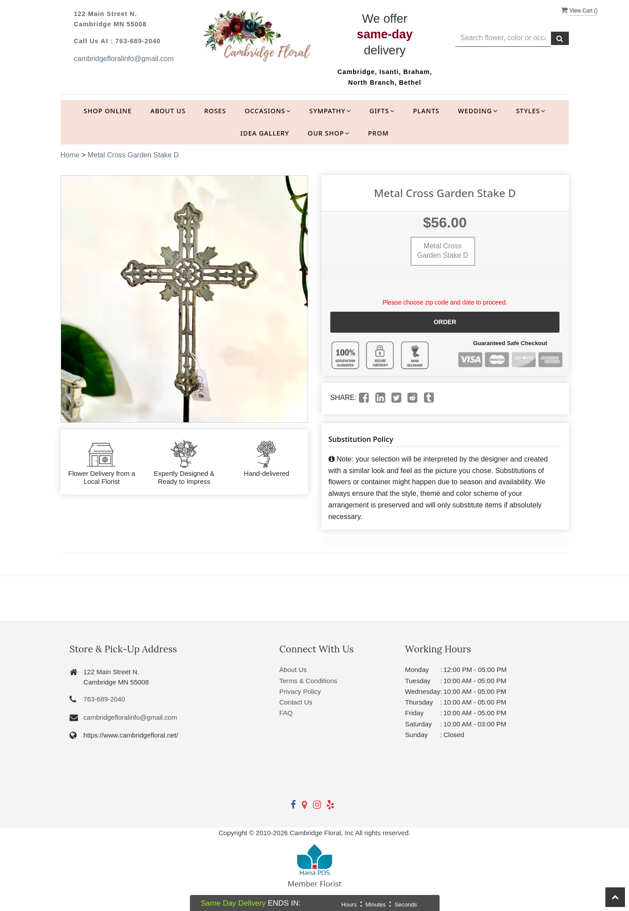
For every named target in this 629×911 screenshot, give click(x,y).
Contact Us (295, 702)
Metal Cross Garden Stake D (133, 155)
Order (445, 322)
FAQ (285, 713)
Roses (215, 111)
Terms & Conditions (308, 680)
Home (70, 155)
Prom (378, 133)
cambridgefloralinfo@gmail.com (124, 58)
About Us (167, 111)
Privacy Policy (300, 691)
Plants (426, 111)
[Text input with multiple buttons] (503, 38)
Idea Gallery (264, 133)
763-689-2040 (138, 41)
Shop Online (108, 111)
